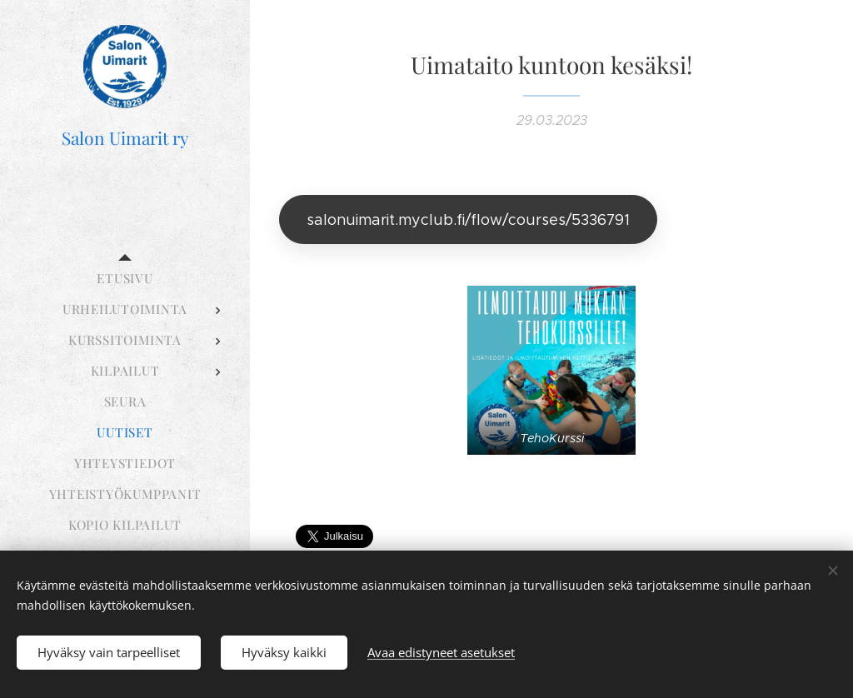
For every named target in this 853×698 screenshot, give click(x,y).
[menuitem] (125, 278)
